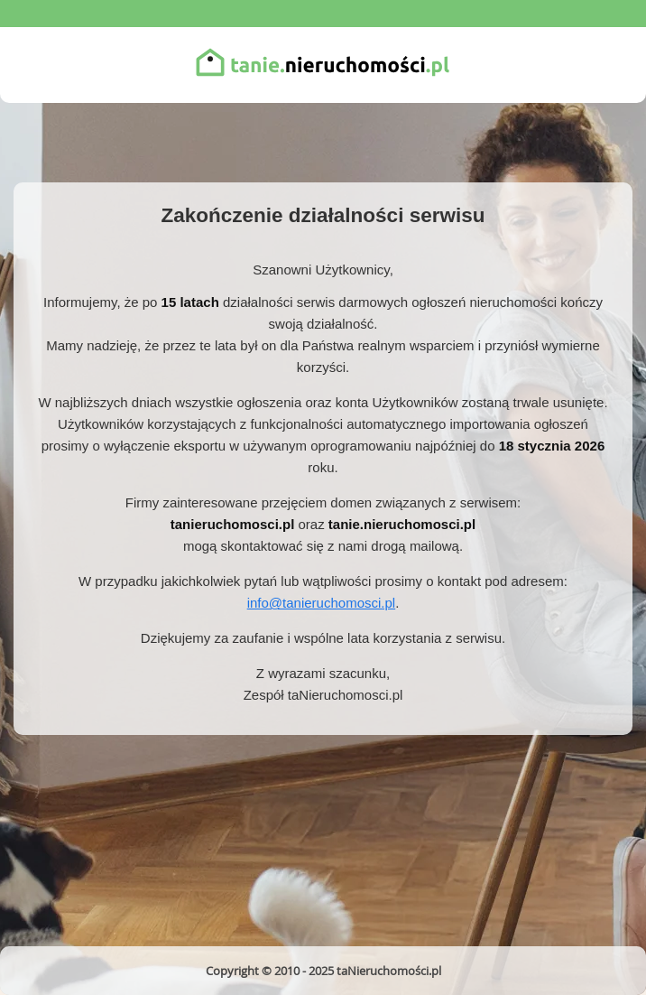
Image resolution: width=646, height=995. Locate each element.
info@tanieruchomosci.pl (321, 602)
